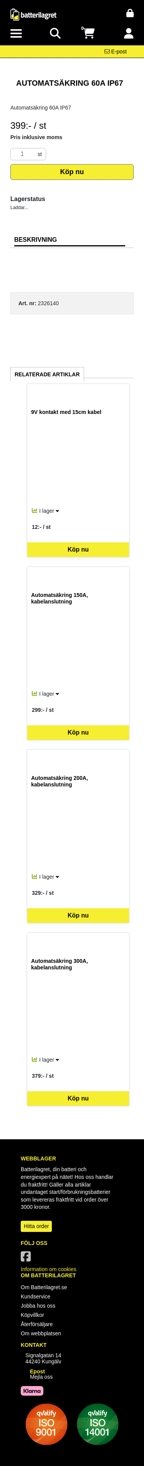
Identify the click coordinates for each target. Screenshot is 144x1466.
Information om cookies (48, 1269)
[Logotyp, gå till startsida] (33, 14)
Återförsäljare (37, 1324)
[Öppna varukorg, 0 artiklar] (89, 34)
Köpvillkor (32, 1315)
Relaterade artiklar (47, 374)
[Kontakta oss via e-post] (115, 51)
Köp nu (72, 172)
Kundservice (35, 1296)
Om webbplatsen (41, 1333)
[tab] (69, 240)
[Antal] (22, 154)
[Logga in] (129, 34)
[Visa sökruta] (55, 34)
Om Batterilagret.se (44, 1287)
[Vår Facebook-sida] (27, 1258)
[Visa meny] (16, 33)
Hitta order (36, 1226)
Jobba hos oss (38, 1306)
